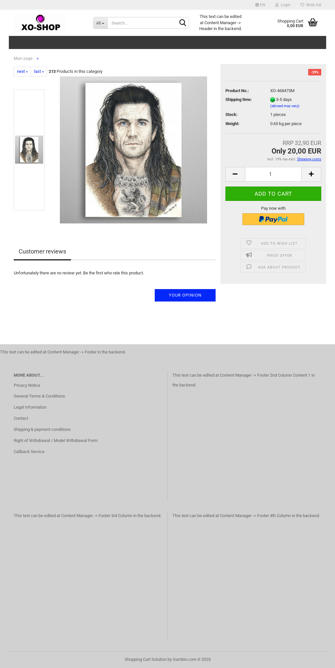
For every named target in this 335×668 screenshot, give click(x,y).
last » (39, 71)
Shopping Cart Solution (146, 659)
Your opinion (185, 295)
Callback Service (29, 451)
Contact (21, 418)
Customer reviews (42, 251)
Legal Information (30, 407)
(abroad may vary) (284, 106)
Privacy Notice (27, 385)
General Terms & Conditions (39, 396)
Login (283, 5)
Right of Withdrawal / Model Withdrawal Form (55, 440)
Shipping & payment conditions (42, 429)
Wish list (310, 5)
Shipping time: (238, 99)
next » (22, 71)
